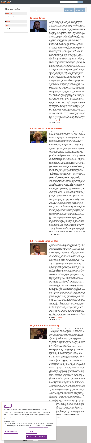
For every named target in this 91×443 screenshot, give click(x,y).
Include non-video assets (42, 10)
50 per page (69, 10)
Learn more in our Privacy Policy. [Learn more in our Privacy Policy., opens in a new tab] (38, 427)
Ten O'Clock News (58, 121)
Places (8, 21)
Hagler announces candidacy (44, 325)
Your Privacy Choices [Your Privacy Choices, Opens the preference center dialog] (11, 431)
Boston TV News (6, 1)
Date (7, 25)
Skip (31, 431)
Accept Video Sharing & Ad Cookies (37, 437)
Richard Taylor (37, 17)
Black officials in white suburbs (46, 128)
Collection (9, 13)
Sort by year (80, 10)
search (80, 2)
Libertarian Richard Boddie (44, 240)
